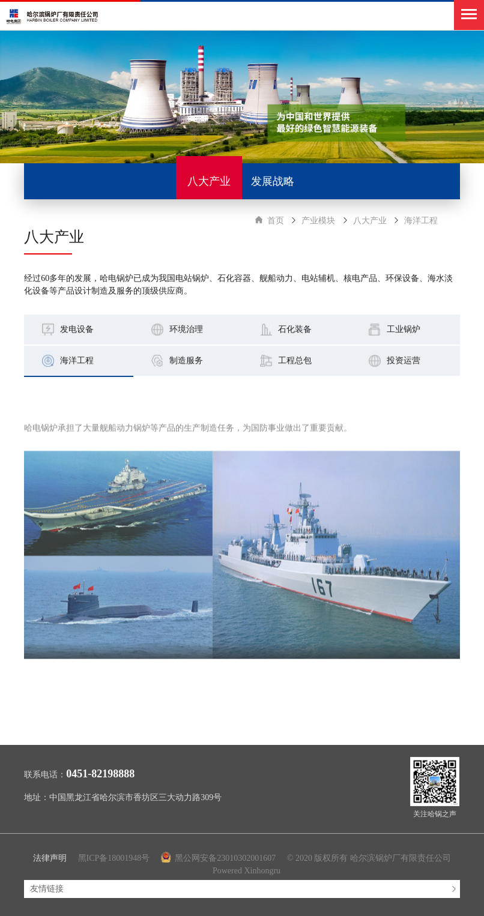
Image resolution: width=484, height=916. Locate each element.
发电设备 (77, 329)
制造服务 (186, 361)
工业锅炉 (403, 329)
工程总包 (295, 361)
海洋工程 (421, 220)
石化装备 (295, 329)
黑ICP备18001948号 (114, 858)
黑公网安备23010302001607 (219, 858)
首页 (275, 220)
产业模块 (318, 220)
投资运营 (403, 361)
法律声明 (50, 858)
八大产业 (370, 220)
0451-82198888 (100, 774)
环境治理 (186, 329)
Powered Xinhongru (246, 870)
